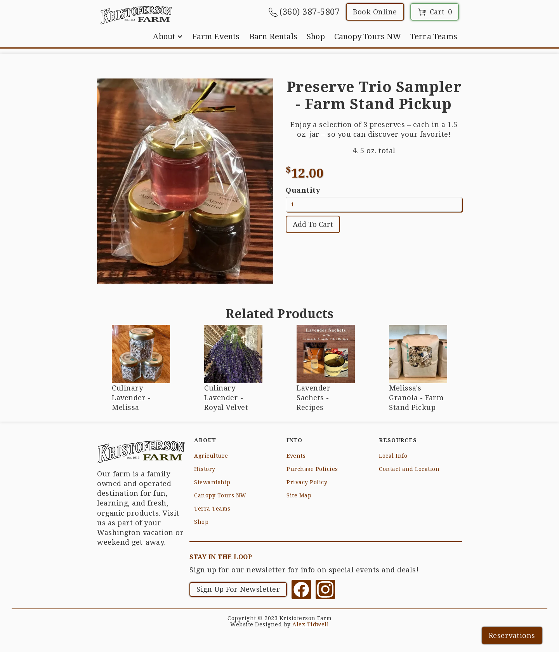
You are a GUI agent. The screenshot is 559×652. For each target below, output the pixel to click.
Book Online (375, 12)
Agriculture (211, 456)
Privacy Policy (306, 482)
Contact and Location (409, 469)
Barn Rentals (273, 36)
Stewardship (212, 482)
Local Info (393, 456)
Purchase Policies (312, 469)
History (204, 469)
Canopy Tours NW (367, 36)
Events (296, 456)
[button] (168, 36)
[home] (136, 14)
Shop (316, 36)
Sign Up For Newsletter (238, 589)
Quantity (303, 190)
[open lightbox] (185, 180)
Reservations (512, 635)
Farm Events (216, 36)
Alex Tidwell (310, 624)
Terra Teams (433, 36)
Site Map (298, 495)
